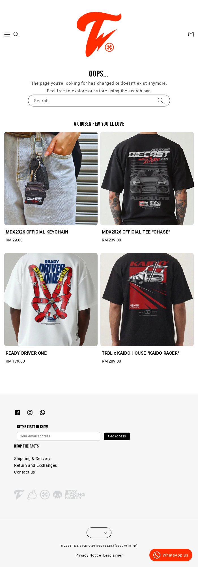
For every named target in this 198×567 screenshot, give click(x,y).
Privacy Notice (88, 555)
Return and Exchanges (35, 465)
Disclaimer (112, 555)
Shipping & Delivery (32, 458)
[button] (7, 34)
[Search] (161, 100)
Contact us (24, 472)
